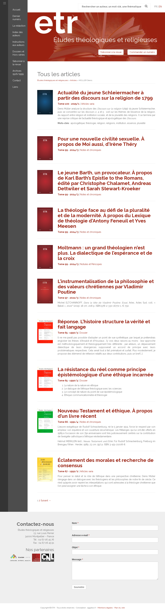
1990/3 (73, 332)
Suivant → (46, 500)
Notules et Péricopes (91, 264)
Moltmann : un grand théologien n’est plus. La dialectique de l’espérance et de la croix (105, 253)
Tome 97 (63, 298)
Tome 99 (63, 150)
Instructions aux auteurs (18, 43)
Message (77, 559)
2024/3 (74, 150)
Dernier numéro (17, 18)
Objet (75, 547)
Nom (75, 523)
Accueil (16, 9)
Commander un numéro (142, 52)
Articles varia (87, 104)
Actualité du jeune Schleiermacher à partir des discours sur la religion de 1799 (105, 95)
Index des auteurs (18, 34)
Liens (15, 87)
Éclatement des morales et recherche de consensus (106, 462)
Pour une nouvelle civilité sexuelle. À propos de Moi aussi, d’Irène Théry (101, 141)
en (160, 6)
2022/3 (74, 298)
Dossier (83, 332)
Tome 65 (63, 332)
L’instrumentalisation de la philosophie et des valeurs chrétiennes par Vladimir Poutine (106, 287)
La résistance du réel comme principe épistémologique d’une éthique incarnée (105, 372)
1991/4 (74, 422)
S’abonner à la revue (18, 63)
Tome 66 (63, 422)
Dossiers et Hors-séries (19, 53)
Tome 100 (63, 104)
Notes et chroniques (90, 150)
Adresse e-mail (80, 535)
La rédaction (19, 25)
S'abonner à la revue (110, 52)
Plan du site (119, 608)
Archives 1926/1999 (18, 72)
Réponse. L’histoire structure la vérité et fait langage (104, 324)
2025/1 (75, 104)
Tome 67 (63, 471)
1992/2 (74, 471)
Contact (17, 80)
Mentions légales (105, 608)
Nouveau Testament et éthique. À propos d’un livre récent (105, 413)
